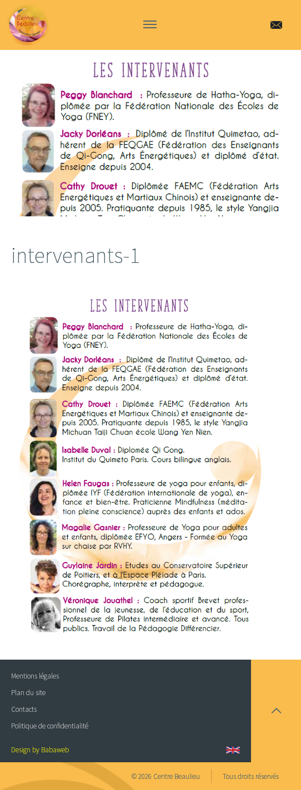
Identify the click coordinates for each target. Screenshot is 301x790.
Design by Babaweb (40, 749)
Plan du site (28, 692)
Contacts (24, 709)
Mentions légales (35, 676)
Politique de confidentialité (49, 726)
